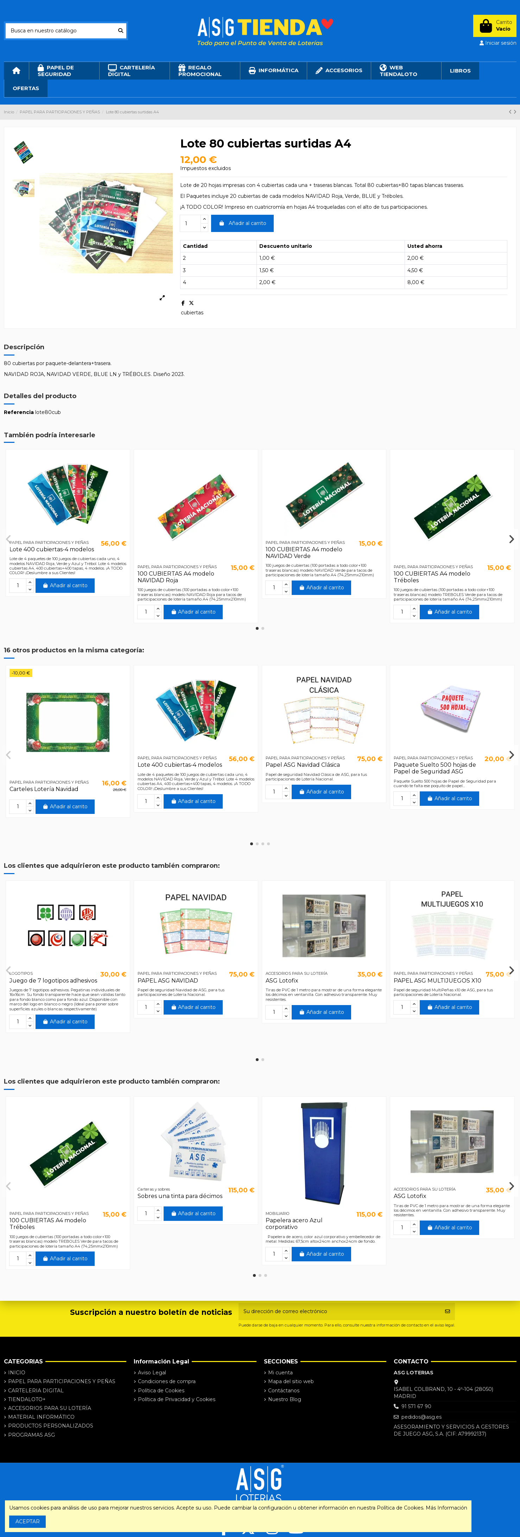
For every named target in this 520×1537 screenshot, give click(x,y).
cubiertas (192, 312)
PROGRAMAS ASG (31, 1435)
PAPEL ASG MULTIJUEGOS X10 (437, 980)
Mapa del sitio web (291, 1381)
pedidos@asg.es (421, 1417)
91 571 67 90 (416, 1406)
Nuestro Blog (284, 1399)
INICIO (16, 1372)
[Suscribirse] (447, 1311)
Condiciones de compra (167, 1381)
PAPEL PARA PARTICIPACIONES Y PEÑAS (61, 1381)
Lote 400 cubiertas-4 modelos (51, 549)
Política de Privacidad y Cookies (176, 1399)
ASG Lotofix (282, 980)
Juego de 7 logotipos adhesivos (53, 980)
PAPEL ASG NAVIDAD (168, 980)
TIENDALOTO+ (27, 1399)
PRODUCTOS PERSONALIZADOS (50, 1426)
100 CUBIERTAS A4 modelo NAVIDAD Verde (304, 552)
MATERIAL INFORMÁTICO (41, 1417)
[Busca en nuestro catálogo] (120, 30)
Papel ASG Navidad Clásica (303, 764)
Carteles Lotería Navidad (43, 789)
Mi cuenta (280, 1372)
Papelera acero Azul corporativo (294, 1223)
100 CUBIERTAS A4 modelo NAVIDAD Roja (176, 577)
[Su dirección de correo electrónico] (339, 1311)
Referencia (19, 412)
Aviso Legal (152, 1372)
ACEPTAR (27, 1521)
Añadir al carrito (242, 223)
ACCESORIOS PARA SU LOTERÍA (49, 1408)
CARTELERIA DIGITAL (36, 1390)
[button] (257, 628)
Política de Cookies (161, 1390)
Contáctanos (283, 1390)
